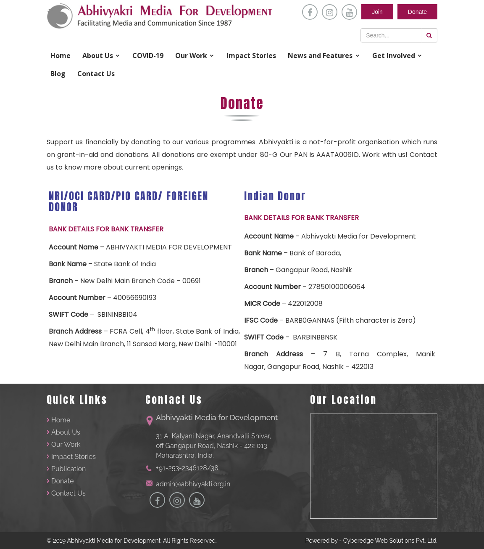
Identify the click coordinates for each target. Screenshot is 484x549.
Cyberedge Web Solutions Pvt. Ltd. (390, 540)
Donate (417, 11)
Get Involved (393, 55)
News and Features (320, 55)
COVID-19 (147, 55)
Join (377, 11)
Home (60, 55)
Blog (58, 73)
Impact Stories (251, 55)
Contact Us (96, 73)
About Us (97, 55)
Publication (68, 469)
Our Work (191, 55)
